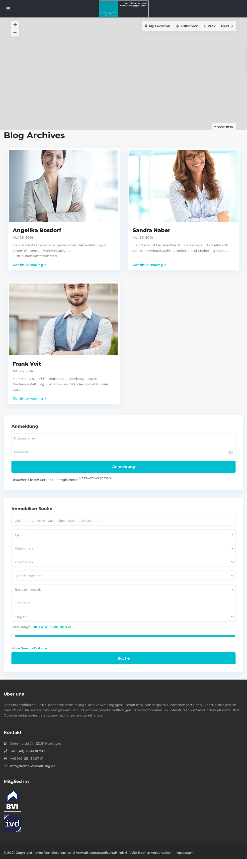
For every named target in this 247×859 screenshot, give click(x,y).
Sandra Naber (151, 230)
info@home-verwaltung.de (32, 766)
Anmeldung (123, 466)
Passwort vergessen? (95, 478)
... (60, 256)
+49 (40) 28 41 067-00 (28, 751)
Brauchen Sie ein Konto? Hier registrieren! (45, 480)
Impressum (184, 853)
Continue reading (29, 265)
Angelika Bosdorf (37, 230)
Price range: (21, 627)
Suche (124, 658)
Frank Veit (27, 364)
